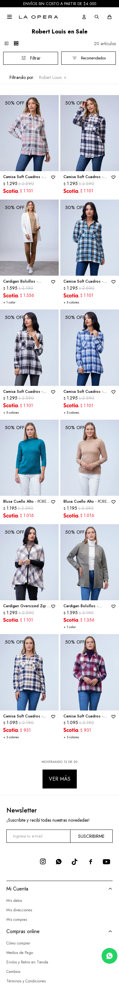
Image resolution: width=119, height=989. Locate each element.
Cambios (13, 971)
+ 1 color (9, 302)
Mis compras (16, 919)
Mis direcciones (19, 910)
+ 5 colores (71, 302)
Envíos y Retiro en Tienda (27, 962)
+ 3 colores (11, 737)
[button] (84, 17)
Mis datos (14, 900)
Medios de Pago (19, 952)
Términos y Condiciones (26, 981)
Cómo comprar (18, 943)
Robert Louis (50, 77)
